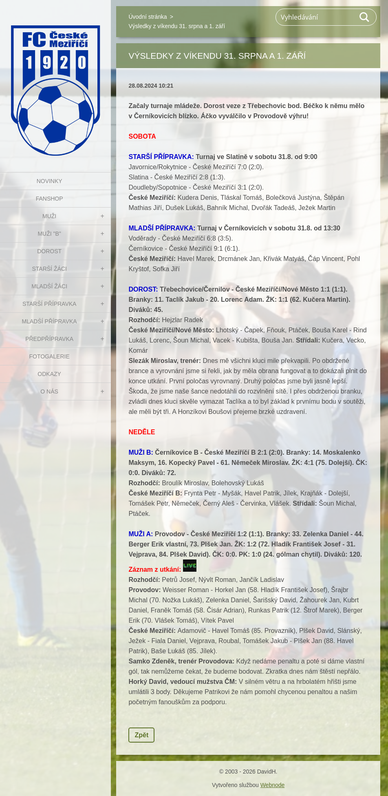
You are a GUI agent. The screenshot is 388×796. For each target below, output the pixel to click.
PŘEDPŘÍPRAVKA (49, 339)
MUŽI (49, 216)
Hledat (364, 17)
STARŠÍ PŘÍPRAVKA (49, 304)
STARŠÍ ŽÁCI (49, 268)
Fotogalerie (49, 356)
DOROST (49, 251)
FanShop (49, 198)
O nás (49, 391)
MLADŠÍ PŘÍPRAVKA (49, 321)
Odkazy (49, 374)
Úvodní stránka (147, 16)
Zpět (141, 735)
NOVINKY (49, 181)
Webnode (272, 785)
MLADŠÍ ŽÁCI (49, 286)
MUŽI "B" (49, 233)
